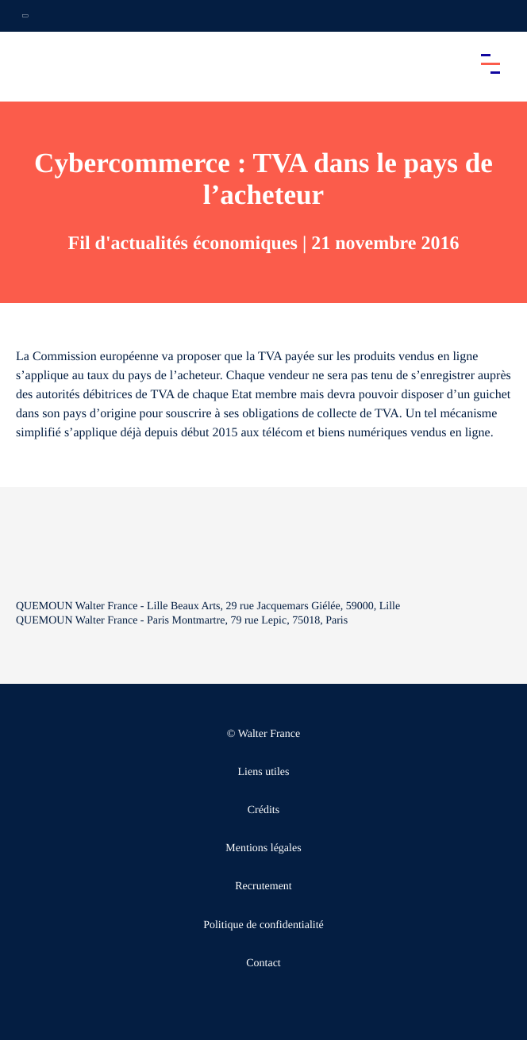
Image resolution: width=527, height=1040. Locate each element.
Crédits (263, 810)
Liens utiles (264, 772)
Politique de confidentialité (263, 925)
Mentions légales (263, 848)
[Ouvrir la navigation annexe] (25, 15)
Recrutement (263, 886)
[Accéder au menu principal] (490, 63)
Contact (263, 963)
